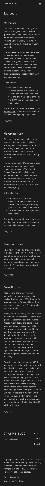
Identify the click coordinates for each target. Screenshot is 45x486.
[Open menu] (40, 3)
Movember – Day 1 (14, 133)
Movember (10, 23)
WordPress (19, 481)
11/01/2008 (8, 121)
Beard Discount (12, 287)
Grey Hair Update (13, 244)
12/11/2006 (8, 412)
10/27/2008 (8, 275)
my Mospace (9, 111)
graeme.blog (10, 4)
